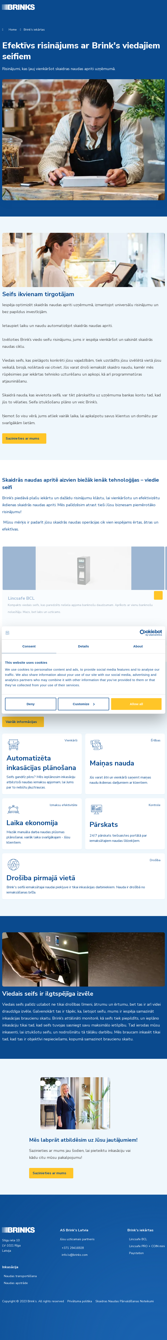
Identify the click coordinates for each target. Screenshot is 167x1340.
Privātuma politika (79, 1301)
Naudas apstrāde (16, 1283)
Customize (84, 704)
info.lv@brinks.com (75, 1255)
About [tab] (138, 646)
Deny (31, 704)
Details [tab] (83, 646)
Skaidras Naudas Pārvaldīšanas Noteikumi (124, 1301)
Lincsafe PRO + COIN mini (147, 1246)
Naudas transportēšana (20, 1276)
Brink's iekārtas (34, 30)
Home (13, 30)
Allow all (136, 704)
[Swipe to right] (158, 595)
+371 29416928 (73, 1248)
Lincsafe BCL (138, 1239)
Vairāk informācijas (21, 721)
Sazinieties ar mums (22, 438)
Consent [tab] (29, 646)
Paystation (136, 1253)
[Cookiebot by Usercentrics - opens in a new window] (143, 633)
